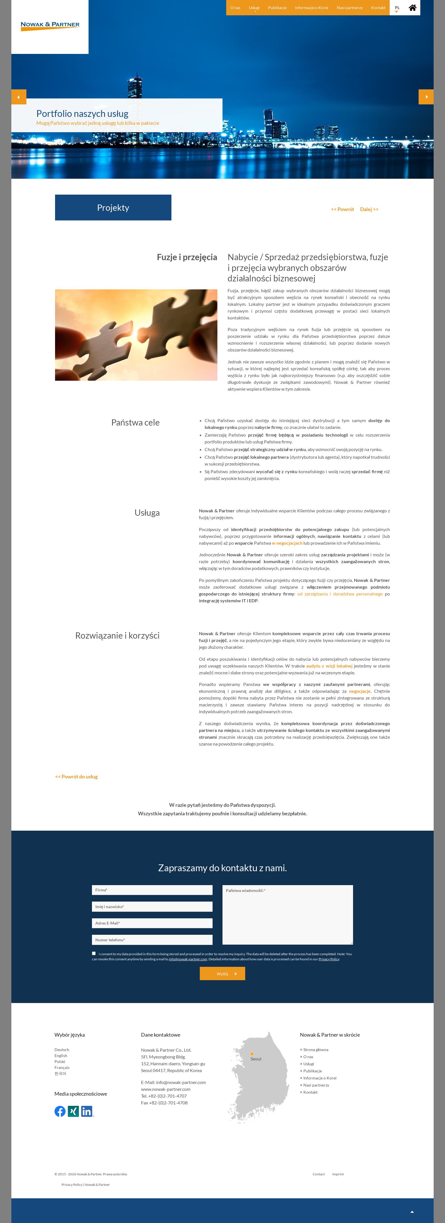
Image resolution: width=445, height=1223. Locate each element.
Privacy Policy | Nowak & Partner (86, 1184)
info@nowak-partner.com (188, 959)
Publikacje (312, 1070)
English (60, 1055)
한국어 (60, 1073)
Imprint (338, 1174)
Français (62, 1067)
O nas (308, 1056)
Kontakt (310, 1092)
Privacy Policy (329, 959)
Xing (73, 1111)
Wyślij (222, 973)
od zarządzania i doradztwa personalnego (340, 593)
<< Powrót (342, 209)
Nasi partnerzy (316, 1085)
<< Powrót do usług (76, 776)
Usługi (308, 1063)
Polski (59, 1061)
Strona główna (315, 1049)
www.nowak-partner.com (165, 1089)
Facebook (60, 1111)
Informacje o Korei (320, 1077)
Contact (319, 1174)
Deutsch (61, 1049)
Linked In (87, 1111)
